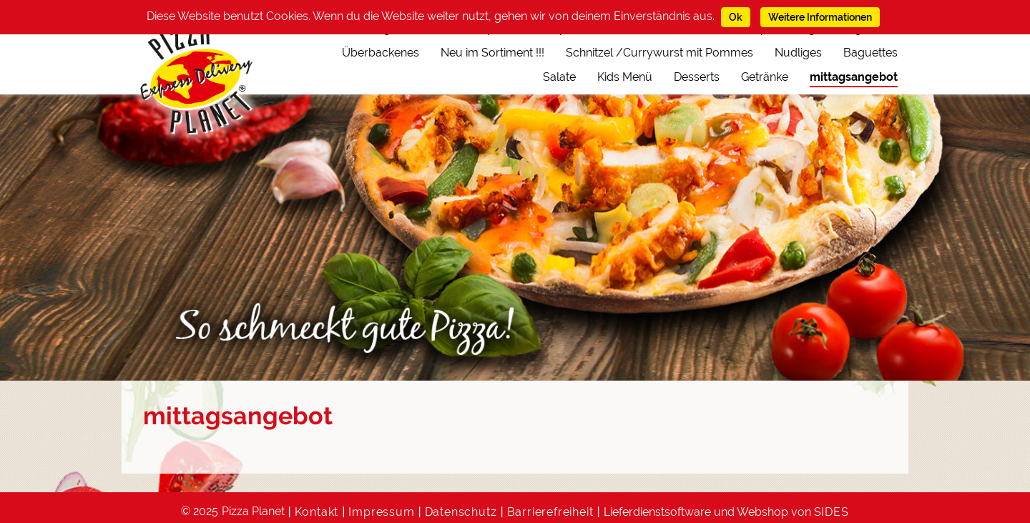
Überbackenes (380, 52)
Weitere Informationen (820, 17)
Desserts (697, 77)
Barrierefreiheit (550, 512)
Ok (735, 17)
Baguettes (870, 52)
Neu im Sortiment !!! (492, 52)
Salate (559, 77)
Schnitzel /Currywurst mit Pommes (659, 52)
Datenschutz (461, 512)
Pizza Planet (253, 511)
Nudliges (798, 52)
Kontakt (317, 512)
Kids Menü (624, 77)
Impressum (381, 512)
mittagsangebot (854, 77)
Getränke (764, 77)
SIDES (831, 512)
